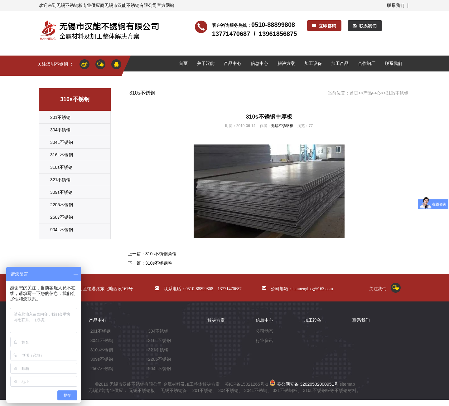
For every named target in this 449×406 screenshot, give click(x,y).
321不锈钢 (60, 179)
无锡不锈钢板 (69, 5)
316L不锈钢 (61, 154)
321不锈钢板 (285, 390)
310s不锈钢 (61, 167)
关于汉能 (206, 63)
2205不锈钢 (61, 204)
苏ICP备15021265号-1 (246, 384)
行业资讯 (264, 340)
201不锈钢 (60, 117)
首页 (183, 63)
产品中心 (232, 63)
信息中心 (259, 63)
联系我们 (395, 5)
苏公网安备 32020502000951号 (303, 384)
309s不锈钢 (61, 192)
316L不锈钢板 (316, 390)
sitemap (347, 384)
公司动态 (264, 331)
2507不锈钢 (61, 217)
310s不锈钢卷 (158, 263)
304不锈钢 (60, 129)
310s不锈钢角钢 (160, 253)
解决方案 (286, 63)
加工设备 (313, 63)
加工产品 (340, 63)
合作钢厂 (366, 63)
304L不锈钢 (61, 142)
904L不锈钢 (61, 229)
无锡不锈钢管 (174, 390)
